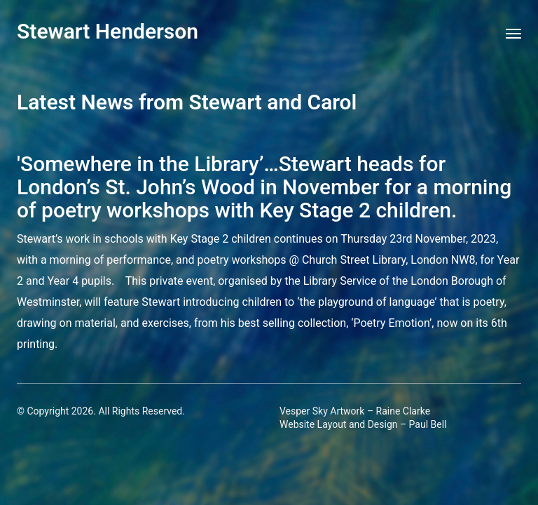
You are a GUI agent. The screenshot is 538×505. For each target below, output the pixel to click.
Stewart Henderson (107, 31)
